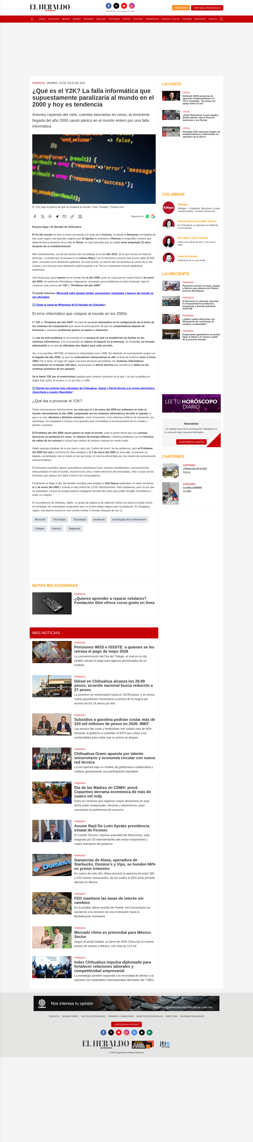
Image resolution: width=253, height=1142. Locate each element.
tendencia (99, 519)
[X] (116, 6)
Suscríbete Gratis (191, 442)
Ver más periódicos (207, 7)
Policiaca (53, 19)
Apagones (74, 528)
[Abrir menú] (32, 19)
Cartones (114, 19)
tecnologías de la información (129, 519)
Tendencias (152, 19)
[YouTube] (124, 6)
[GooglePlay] (150, 1032)
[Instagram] (132, 6)
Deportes (200, 19)
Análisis (101, 19)
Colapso (39, 528)
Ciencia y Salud (170, 19)
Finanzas (88, 19)
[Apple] (142, 1032)
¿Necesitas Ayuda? (126, 1024)
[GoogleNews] (134, 1032)
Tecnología (59, 519)
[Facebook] (108, 6)
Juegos (212, 19)
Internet (56, 528)
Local (42, 19)
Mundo (77, 19)
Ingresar (181, 7)
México (66, 19)
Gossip (126, 19)
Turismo (187, 19)
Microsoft (40, 519)
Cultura (138, 19)
